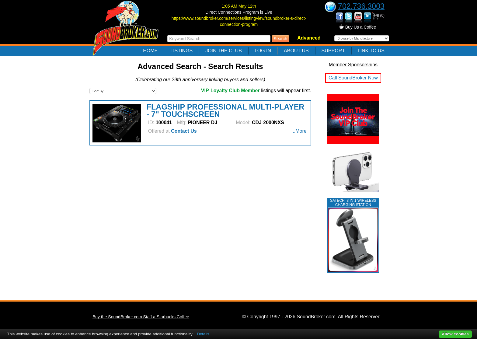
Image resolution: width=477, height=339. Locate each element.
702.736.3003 (361, 6)
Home (150, 50)
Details (203, 334)
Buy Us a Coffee (357, 27)
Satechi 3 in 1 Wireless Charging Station (353, 202)
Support (333, 50)
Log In (263, 50)
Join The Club (223, 50)
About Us (296, 50)
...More (299, 131)
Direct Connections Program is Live (238, 12)
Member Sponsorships (353, 64)
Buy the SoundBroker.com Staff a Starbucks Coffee (140, 316)
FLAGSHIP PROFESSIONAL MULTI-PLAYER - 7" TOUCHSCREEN (226, 110)
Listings (181, 50)
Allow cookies (455, 334)
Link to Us (371, 50)
